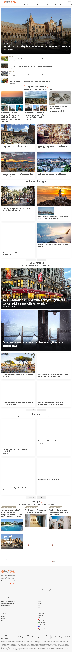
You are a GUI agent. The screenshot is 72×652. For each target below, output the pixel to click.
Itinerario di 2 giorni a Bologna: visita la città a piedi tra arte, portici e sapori (17, 147)
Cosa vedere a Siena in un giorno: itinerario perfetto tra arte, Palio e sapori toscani (35, 116)
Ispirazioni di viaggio (36, 181)
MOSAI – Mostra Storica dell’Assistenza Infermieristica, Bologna (58, 108)
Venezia (12, 71)
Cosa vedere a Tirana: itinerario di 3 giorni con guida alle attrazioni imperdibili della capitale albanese (10, 117)
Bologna (52, 103)
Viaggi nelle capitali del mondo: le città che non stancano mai (36, 265)
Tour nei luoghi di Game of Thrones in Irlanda (52, 441)
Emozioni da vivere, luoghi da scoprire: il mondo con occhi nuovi (36, 184)
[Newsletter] (70, 637)
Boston (5, 306)
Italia (11, 79)
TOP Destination (36, 263)
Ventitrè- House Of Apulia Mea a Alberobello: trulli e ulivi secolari (58, 512)
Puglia (13, 507)
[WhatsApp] (65, 637)
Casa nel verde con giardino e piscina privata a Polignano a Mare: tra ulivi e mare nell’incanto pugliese (11, 513)
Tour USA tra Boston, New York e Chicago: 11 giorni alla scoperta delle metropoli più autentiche (35, 301)
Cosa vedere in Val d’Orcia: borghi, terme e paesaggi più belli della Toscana (30, 58)
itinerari (6, 453)
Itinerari (36, 414)
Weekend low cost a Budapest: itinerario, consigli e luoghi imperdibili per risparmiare (53, 375)
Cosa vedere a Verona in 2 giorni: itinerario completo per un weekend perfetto (31, 66)
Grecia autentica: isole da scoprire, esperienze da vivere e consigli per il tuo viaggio (53, 217)
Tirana (3, 103)
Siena (27, 103)
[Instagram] (60, 637)
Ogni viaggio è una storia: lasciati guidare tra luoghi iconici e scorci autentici (36, 417)
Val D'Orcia (12, 56)
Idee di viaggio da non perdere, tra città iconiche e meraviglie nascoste (36, 89)
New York (13, 306)
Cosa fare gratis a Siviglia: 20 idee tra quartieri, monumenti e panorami (37, 46)
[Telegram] (64, 637)
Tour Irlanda (42, 443)
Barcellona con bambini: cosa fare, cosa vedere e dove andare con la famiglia (17, 209)
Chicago (9, 306)
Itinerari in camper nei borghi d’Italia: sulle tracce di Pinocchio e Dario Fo (29, 81)
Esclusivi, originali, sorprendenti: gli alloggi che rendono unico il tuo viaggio (36, 504)
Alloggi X (36, 502)
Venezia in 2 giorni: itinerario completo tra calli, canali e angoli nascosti (29, 74)
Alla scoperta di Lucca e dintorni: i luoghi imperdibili (15, 450)
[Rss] (68, 637)
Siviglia (6, 43)
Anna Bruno (10, 49)
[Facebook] (51, 637)
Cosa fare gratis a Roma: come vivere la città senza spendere (18, 375)
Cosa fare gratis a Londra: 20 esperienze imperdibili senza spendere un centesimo (50, 404)
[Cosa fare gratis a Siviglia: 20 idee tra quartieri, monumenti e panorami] (36, 31)
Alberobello (29, 507)
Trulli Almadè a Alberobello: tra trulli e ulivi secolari (35, 511)
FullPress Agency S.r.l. (50, 647)
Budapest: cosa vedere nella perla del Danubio (52, 174)
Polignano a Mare (6, 507)
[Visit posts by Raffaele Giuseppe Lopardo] (4, 560)
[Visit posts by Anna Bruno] (5, 49)
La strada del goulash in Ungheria (48, 480)
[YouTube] (56, 637)
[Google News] (58, 637)
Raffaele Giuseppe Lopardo (13, 559)
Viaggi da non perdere (36, 86)
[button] (2, 1)
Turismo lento (11, 492)
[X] (53, 637)
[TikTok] (62, 637)
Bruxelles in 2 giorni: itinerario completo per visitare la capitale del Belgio (61, 554)
